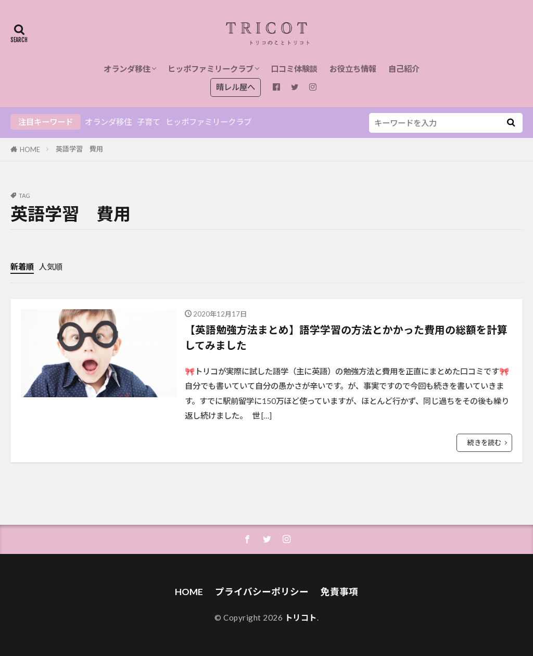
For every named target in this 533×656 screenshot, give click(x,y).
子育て (148, 122)
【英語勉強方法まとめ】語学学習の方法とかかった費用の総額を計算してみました (346, 337)
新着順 (22, 266)
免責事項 (339, 591)
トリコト (301, 617)
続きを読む (484, 442)
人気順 (50, 266)
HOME (30, 149)
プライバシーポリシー (262, 591)
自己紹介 (404, 68)
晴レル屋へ (235, 87)
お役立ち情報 (352, 68)
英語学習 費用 (79, 149)
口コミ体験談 (294, 68)
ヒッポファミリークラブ (210, 68)
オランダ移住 (127, 68)
